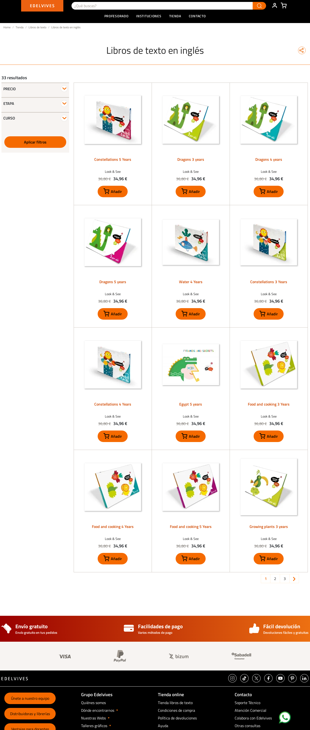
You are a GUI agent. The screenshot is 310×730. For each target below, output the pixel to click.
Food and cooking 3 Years (269, 404)
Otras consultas (247, 726)
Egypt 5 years (190, 404)
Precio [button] (9, 89)
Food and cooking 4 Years (113, 526)
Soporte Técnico (247, 703)
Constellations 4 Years (112, 404)
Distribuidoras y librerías (30, 714)
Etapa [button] (8, 103)
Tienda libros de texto (175, 703)
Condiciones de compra (176, 710)
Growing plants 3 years (269, 526)
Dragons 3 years (190, 159)
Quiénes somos (93, 703)
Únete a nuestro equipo (30, 698)
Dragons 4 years (268, 159)
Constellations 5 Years (112, 159)
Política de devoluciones (177, 718)
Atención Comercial (250, 710)
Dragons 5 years (112, 282)
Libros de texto (37, 27)
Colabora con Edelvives (253, 718)
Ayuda (163, 726)
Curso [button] (9, 118)
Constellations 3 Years (268, 282)
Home (7, 27)
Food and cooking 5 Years (191, 526)
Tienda (20, 27)
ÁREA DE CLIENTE (274, 6)
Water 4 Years (191, 282)
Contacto (197, 15)
